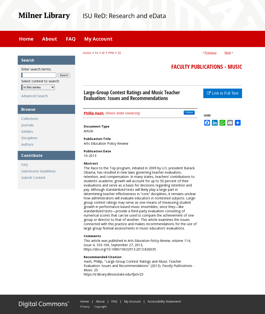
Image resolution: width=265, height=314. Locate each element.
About (100, 301)
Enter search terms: (36, 69)
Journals (27, 125)
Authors (27, 144)
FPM (111, 53)
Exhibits (27, 131)
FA (96, 53)
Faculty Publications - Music (206, 66)
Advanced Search (34, 96)
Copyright (100, 306)
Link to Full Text (222, 93)
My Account (132, 301)
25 (119, 53)
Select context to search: (40, 81)
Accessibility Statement (164, 301)
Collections (29, 118)
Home (87, 53)
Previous (210, 53)
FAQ (24, 164)
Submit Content (33, 177)
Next (228, 53)
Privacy (85, 306)
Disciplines (29, 138)
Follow (189, 112)
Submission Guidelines (38, 171)
